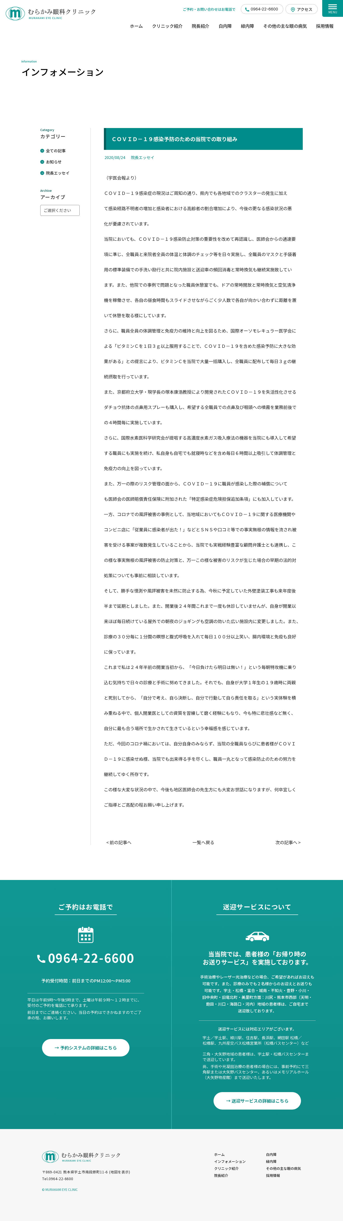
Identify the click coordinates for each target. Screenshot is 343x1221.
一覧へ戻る (203, 842)
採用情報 (325, 26)
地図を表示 (119, 1172)
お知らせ (54, 162)
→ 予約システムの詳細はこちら (86, 1047)
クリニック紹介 (167, 26)
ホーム (136, 26)
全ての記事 (56, 150)
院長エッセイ (58, 173)
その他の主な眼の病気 (285, 26)
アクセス (304, 9)
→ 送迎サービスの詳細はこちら (257, 1101)
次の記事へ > (288, 842)
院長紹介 (200, 26)
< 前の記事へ (118, 842)
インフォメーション (230, 1161)
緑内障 (247, 26)
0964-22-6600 (264, 9)
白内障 (225, 26)
